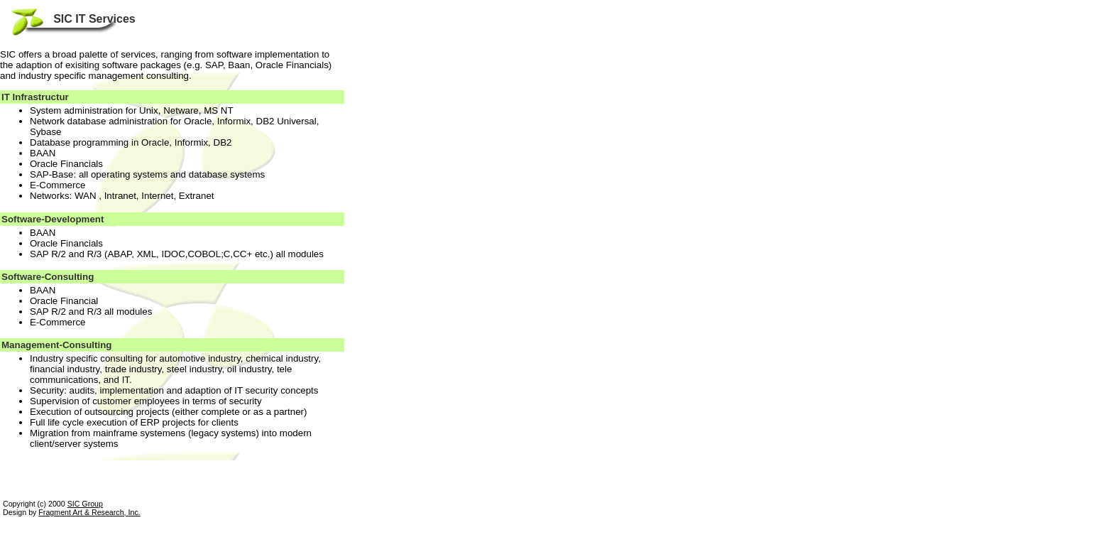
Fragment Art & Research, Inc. (89, 512)
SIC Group (85, 503)
